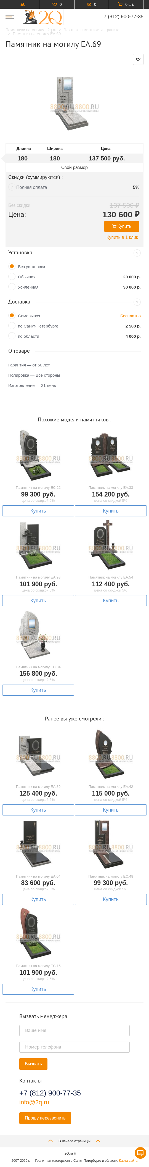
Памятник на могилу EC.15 (38, 966)
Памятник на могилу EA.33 (111, 487)
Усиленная (28, 287)
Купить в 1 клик (122, 237)
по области (28, 336)
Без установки (31, 266)
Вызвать (33, 1064)
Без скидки (19, 205)
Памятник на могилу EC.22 (38, 487)
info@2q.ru (34, 1102)
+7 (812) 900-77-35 (50, 1093)
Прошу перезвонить (45, 1118)
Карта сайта (128, 1161)
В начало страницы (74, 1140)
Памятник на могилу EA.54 (111, 577)
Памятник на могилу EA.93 (38, 577)
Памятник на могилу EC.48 (110, 876)
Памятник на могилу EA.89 (38, 787)
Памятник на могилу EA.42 (111, 787)
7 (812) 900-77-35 (123, 16)
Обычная (27, 276)
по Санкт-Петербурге (38, 326)
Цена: (17, 214)
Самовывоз (29, 315)
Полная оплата (31, 187)
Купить (121, 226)
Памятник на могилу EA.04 (38, 876)
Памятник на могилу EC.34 (38, 667)
